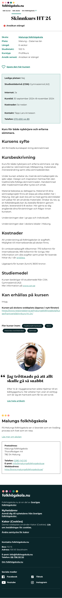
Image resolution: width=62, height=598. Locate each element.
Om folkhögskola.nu (12, 562)
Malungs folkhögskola (31, 37)
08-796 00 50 (17, 557)
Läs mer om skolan (12, 437)
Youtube (9, 582)
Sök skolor (16, 11)
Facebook (9, 576)
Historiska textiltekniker (14, 331)
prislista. (21, 257)
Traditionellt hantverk (33, 326)
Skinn (49, 326)
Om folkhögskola (29, 11)
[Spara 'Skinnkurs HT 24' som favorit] (16, 67)
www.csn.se (29, 285)
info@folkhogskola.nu (21, 554)
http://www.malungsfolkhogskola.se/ (24, 469)
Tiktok (37, 576)
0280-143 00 (20, 460)
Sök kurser (7, 11)
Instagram (39, 582)
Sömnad (32, 331)
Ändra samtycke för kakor (15, 532)
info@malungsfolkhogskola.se (28, 463)
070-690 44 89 (21, 119)
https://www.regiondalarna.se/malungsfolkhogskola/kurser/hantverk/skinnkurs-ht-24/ (31, 312)
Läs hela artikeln (16, 401)
